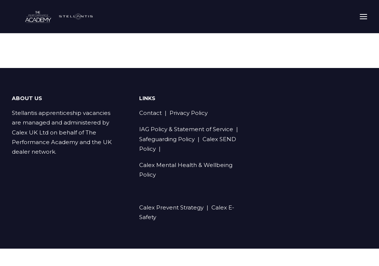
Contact (150, 113)
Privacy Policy (189, 113)
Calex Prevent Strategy (171, 207)
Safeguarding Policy (167, 139)
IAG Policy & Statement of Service (186, 129)
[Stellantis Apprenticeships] (70, 20)
